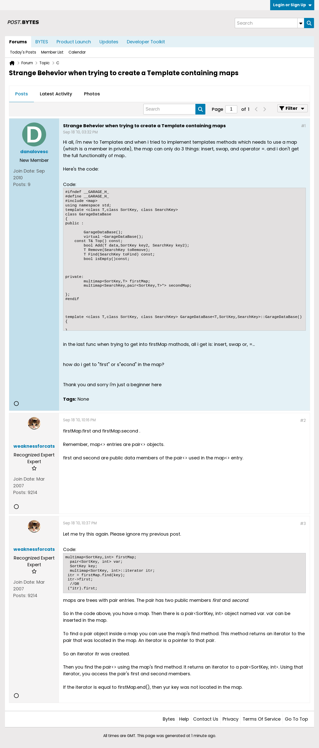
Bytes (169, 719)
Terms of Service (262, 719)
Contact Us (205, 719)
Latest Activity (56, 94)
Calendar (77, 52)
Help (184, 719)
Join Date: (24, 171)
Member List (52, 52)
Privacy (231, 719)
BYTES (41, 42)
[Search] (269, 23)
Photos (92, 94)
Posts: (19, 184)
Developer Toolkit (146, 42)
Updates (108, 42)
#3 (303, 523)
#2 (303, 420)
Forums (18, 42)
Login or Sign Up (292, 4)
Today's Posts (23, 52)
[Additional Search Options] (300, 23)
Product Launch (74, 42)
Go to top (296, 719)
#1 (303, 125)
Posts (21, 94)
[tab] (21, 94)
